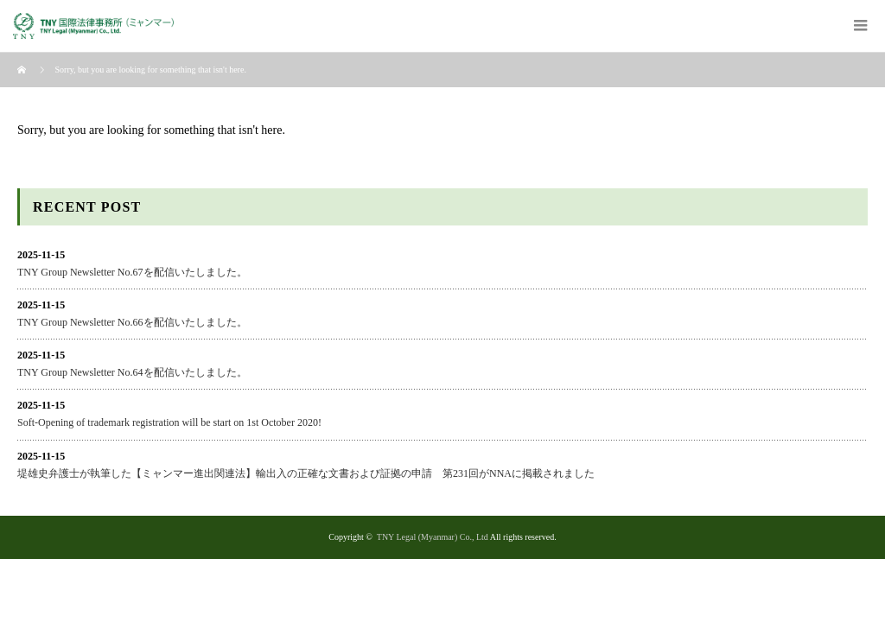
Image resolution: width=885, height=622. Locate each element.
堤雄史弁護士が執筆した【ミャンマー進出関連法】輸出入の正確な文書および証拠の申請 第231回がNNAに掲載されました (306, 473)
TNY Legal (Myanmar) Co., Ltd (432, 537)
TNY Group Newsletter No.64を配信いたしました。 (132, 372)
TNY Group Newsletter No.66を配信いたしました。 (132, 322)
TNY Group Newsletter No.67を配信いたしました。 (132, 272)
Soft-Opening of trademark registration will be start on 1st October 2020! (169, 422)
